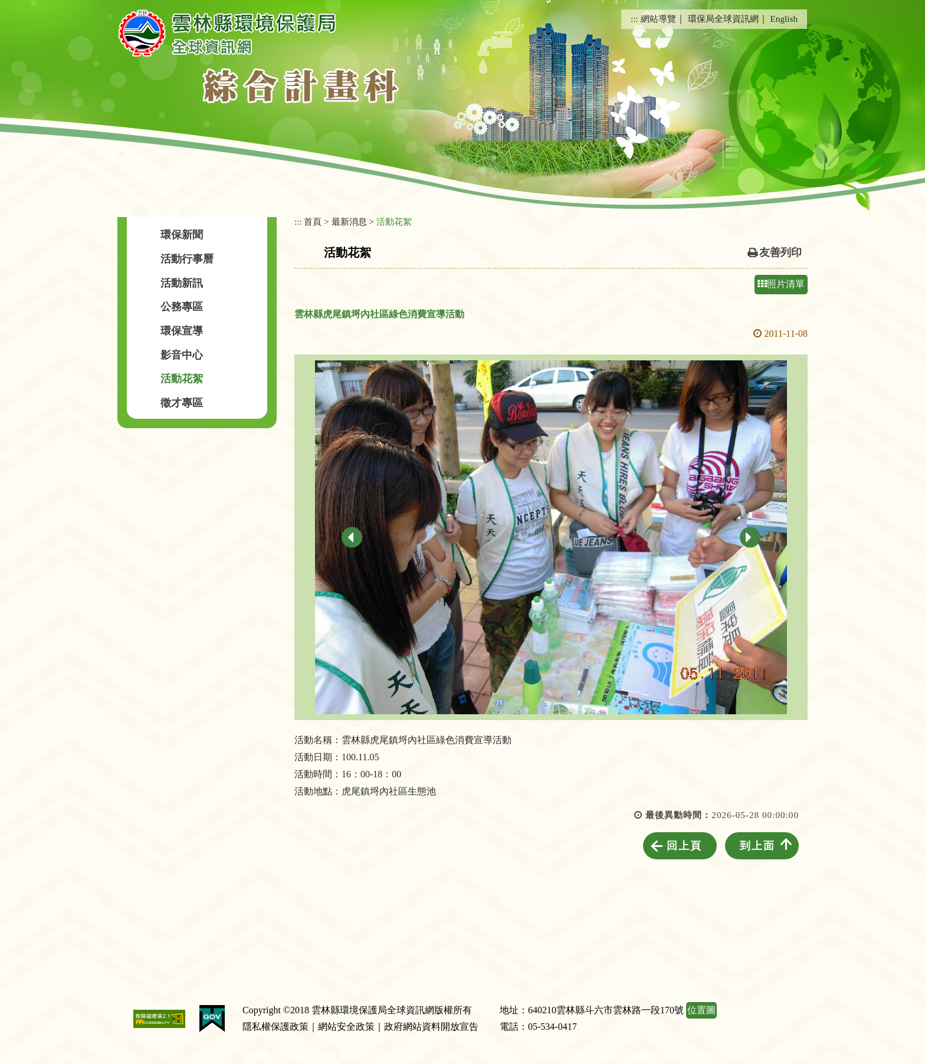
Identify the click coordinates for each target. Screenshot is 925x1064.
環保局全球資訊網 (723, 19)
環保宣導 (181, 331)
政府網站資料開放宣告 (431, 1027)
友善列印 (780, 252)
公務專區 (181, 307)
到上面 (757, 846)
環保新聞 (181, 235)
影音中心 (181, 355)
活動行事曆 (187, 259)
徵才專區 (181, 403)
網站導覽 (658, 19)
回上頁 (684, 846)
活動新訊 (181, 283)
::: (634, 19)
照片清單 (781, 284)
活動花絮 (181, 379)
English (784, 19)
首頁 (313, 221)
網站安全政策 (346, 1027)
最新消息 (349, 221)
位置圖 (701, 1010)
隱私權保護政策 (275, 1027)
